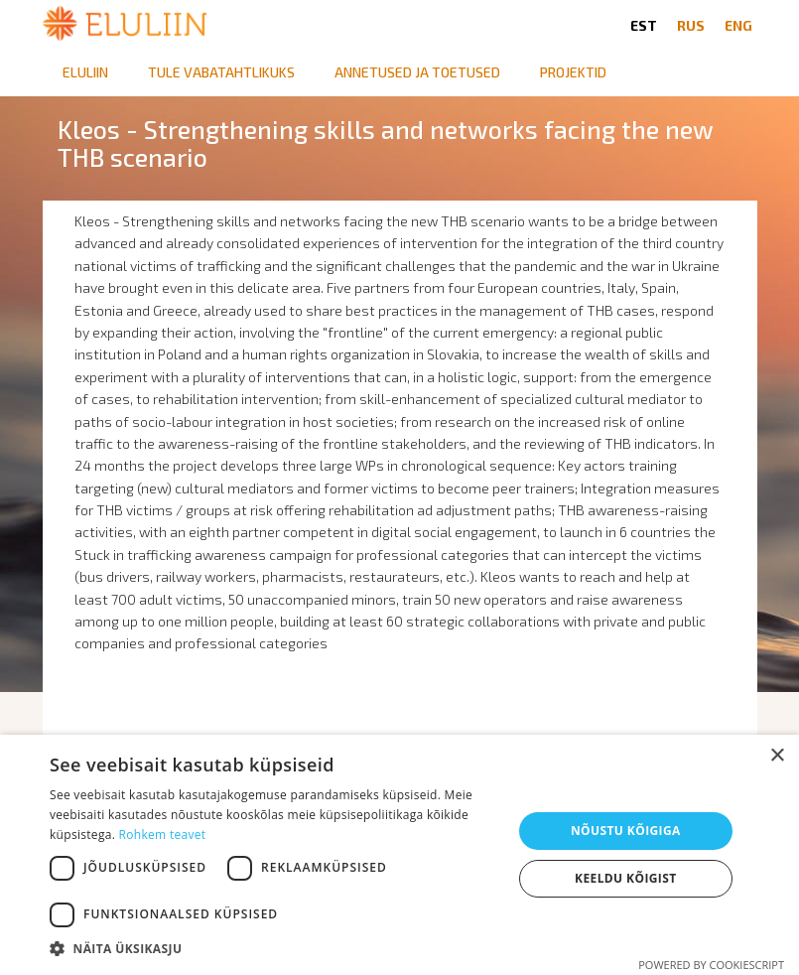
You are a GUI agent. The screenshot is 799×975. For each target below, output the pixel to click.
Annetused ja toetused (417, 72)
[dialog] (399, 855)
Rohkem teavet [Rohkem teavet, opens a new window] (162, 834)
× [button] (776, 756)
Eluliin (85, 72)
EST (643, 25)
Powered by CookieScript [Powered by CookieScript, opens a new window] (711, 964)
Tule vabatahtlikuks (221, 72)
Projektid (573, 72)
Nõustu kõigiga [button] (626, 830)
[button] (274, 949)
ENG (738, 25)
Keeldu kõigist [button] (626, 878)
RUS (691, 25)
